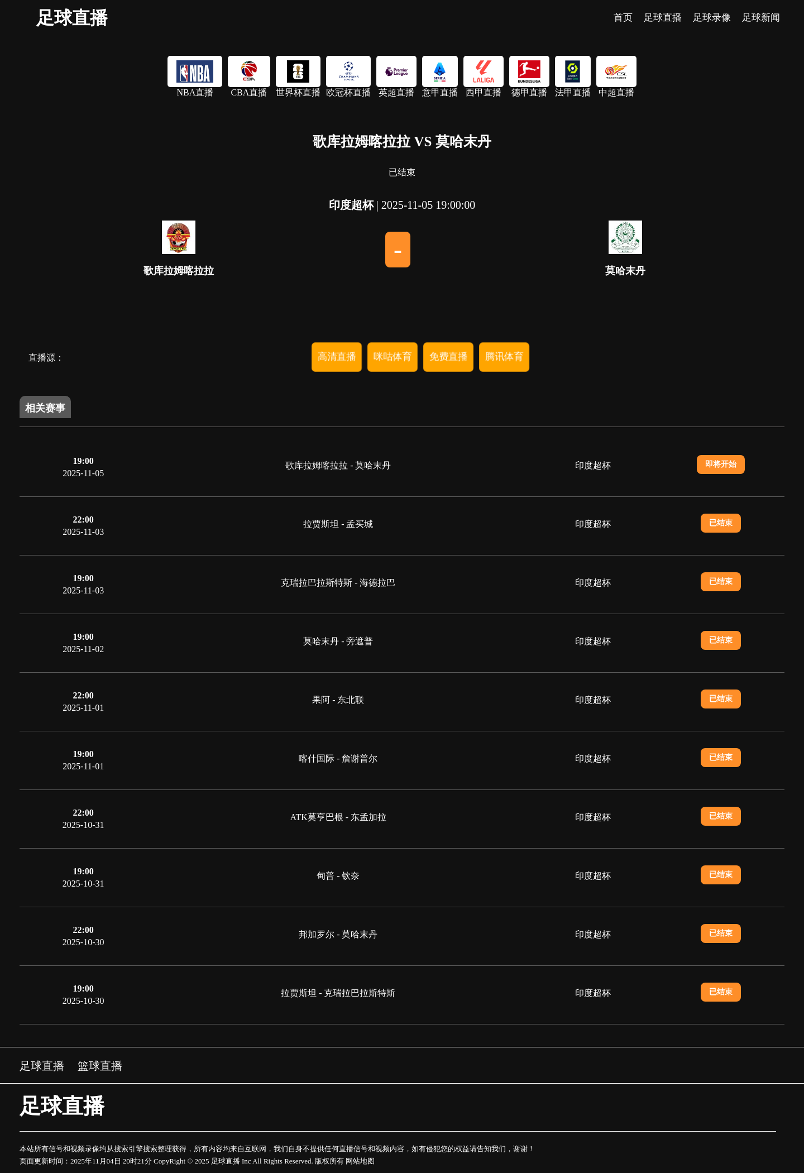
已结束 (721, 523)
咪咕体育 (392, 356)
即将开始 (720, 464)
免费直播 (448, 356)
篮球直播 (100, 1066)
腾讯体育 (504, 356)
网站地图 (360, 1161)
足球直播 (72, 18)
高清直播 (336, 356)
